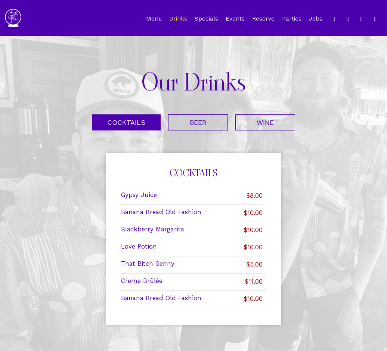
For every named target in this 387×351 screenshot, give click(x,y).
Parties (291, 18)
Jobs (315, 18)
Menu (154, 18)
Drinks (178, 18)
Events (235, 18)
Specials (206, 18)
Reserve (263, 18)
